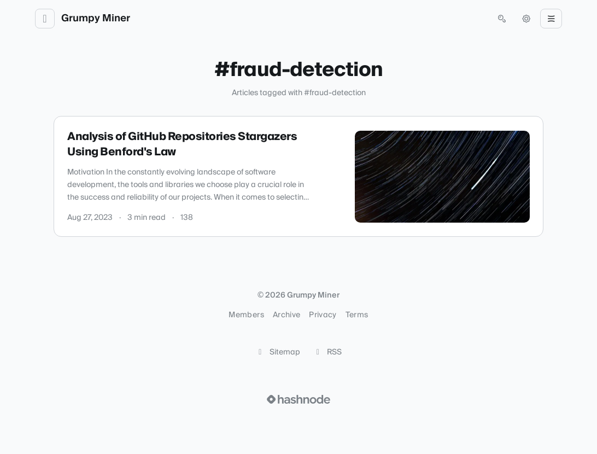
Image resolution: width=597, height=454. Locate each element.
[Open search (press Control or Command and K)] (502, 18)
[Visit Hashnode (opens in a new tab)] (298, 399)
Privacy (322, 315)
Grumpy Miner (95, 18)
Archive (286, 315)
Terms (357, 315)
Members (246, 315)
